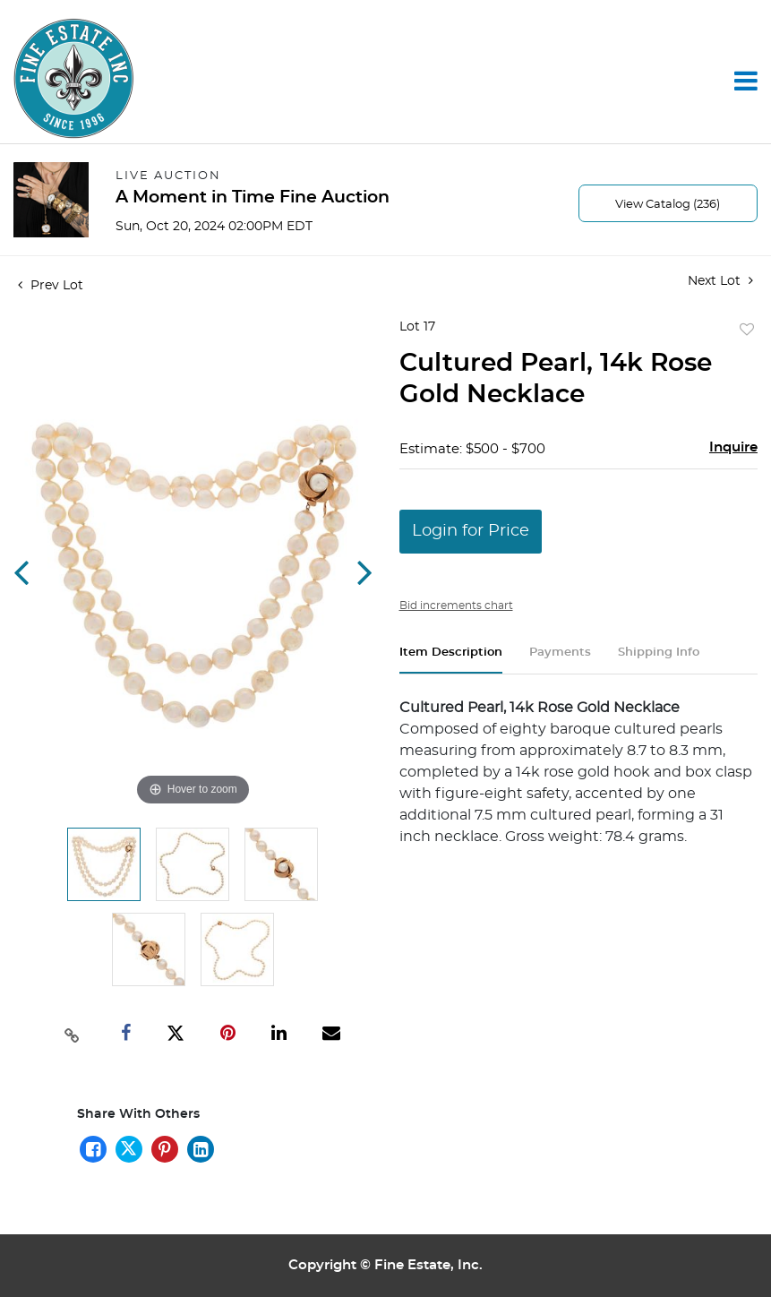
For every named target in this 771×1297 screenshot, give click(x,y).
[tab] (450, 660)
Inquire (733, 447)
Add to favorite (747, 330)
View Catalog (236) (667, 204)
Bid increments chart (456, 605)
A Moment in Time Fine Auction (253, 197)
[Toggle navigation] (746, 81)
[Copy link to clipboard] (71, 1033)
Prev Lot (50, 285)
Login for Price (470, 531)
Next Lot (720, 281)
